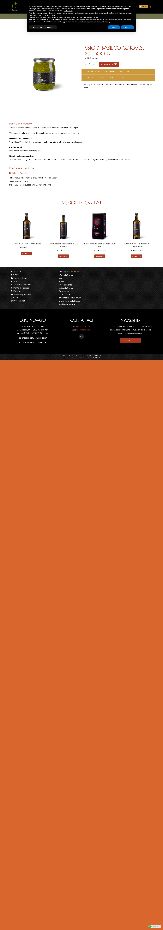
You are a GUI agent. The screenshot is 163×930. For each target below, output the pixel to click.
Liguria (39, 185)
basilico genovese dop (24, 185)
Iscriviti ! (130, 340)
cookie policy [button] (68, 11)
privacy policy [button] (111, 6)
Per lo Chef (19, 178)
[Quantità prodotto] (89, 64)
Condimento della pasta (103, 84)
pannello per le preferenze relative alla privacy (94, 22)
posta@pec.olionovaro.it (78, 358)
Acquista (109, 64)
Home (11, 178)
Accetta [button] (127, 27)
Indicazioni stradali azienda (32, 338)
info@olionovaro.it (83, 330)
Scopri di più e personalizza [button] (43, 27)
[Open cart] (143, 6)
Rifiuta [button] (114, 27)
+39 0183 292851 (83, 326)
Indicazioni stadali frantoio (32, 343)
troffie (47, 185)
